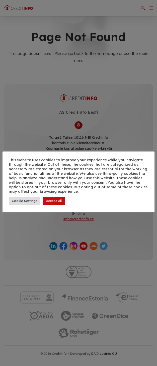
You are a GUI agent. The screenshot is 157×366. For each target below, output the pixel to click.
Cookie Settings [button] (24, 201)
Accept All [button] (54, 201)
